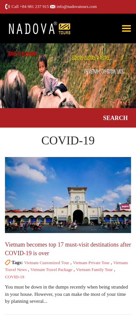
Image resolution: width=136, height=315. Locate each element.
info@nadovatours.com (77, 6)
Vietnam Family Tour (94, 269)
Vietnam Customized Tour (46, 262)
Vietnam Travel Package (51, 269)
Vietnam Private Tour (91, 262)
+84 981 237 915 (34, 6)
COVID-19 (14, 276)
